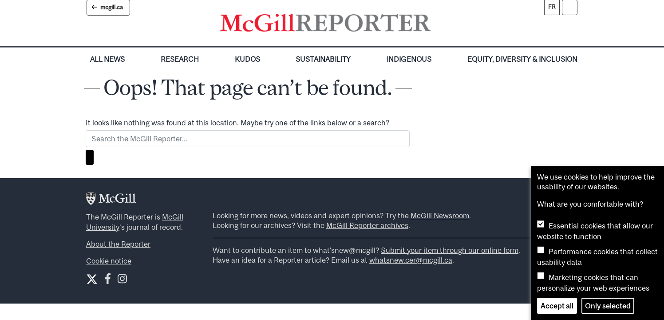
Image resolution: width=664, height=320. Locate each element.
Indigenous (409, 59)
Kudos (247, 59)
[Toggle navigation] (438, 25)
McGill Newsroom (440, 215)
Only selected (608, 305)
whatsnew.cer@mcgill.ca (410, 260)
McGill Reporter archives (367, 225)
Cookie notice (108, 260)
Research (180, 59)
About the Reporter (118, 244)
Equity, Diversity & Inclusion (522, 59)
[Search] (90, 157)
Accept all (557, 305)
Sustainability (323, 59)
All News (107, 59)
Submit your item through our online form (449, 250)
